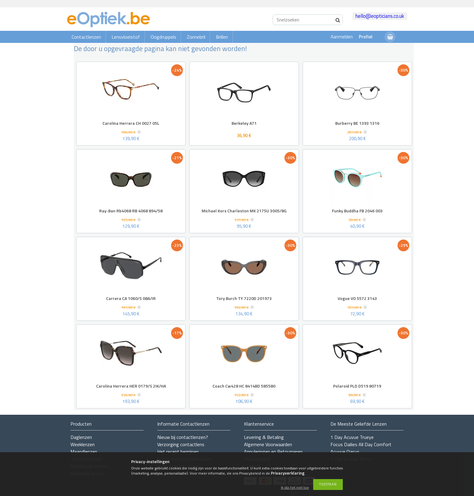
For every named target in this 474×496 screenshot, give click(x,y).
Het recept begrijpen (178, 451)
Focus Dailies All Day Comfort (360, 444)
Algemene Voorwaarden (268, 444)
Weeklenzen (82, 444)
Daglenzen (81, 437)
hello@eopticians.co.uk (380, 16)
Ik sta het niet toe (295, 487)
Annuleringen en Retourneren (273, 451)
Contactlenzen (86, 36)
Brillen (222, 36)
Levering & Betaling (264, 437)
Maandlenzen (83, 451)
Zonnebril (196, 36)
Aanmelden (342, 36)
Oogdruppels (163, 36)
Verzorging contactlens (180, 444)
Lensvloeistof (126, 36)
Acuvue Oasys (344, 451)
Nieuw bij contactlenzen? (182, 437)
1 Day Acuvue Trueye (352, 437)
